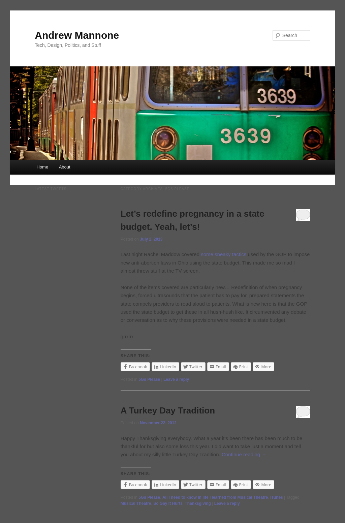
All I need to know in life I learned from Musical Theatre (215, 497)
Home (42, 167)
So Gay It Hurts (168, 503)
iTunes (276, 497)
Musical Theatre (136, 503)
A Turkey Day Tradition (168, 410)
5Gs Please (149, 379)
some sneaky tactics (223, 254)
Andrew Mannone (77, 35)
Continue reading (244, 454)
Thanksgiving (198, 503)
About (64, 167)
